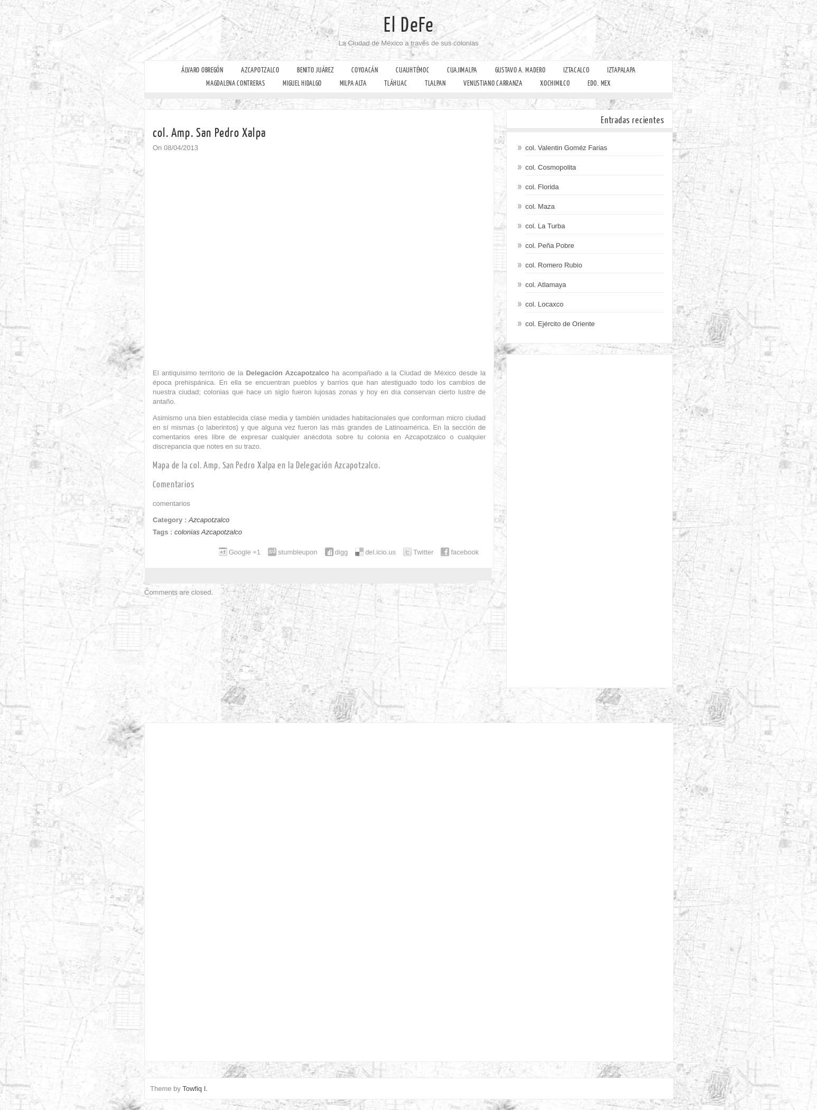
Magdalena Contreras (235, 83)
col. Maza (540, 206)
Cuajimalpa (462, 70)
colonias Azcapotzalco (208, 532)
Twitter (423, 552)
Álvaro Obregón (202, 70)
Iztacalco (576, 70)
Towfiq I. (195, 1089)
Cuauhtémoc (412, 70)
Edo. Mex (599, 83)
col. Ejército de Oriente (560, 324)
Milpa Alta (353, 83)
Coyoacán (364, 70)
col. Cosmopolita (550, 167)
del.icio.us (380, 552)
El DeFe (409, 25)
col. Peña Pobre (549, 245)
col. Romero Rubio (553, 265)
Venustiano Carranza (492, 83)
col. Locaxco (544, 304)
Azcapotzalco (260, 70)
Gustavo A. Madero (520, 70)
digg (341, 552)
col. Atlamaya (545, 285)
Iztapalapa (621, 70)
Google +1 (245, 552)
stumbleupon (297, 552)
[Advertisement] (589, 521)
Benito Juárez (315, 70)
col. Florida (542, 187)
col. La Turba (545, 226)
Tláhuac (395, 83)
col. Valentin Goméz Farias (566, 148)
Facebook (9, 119)
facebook (465, 552)
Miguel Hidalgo (302, 83)
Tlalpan (435, 83)
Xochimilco (555, 83)
